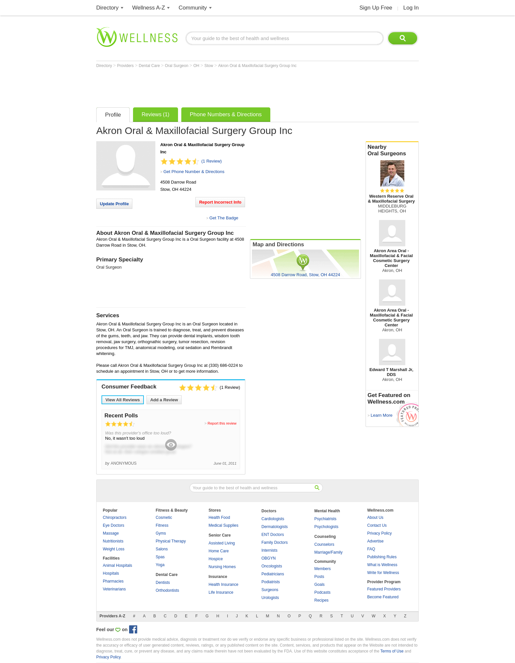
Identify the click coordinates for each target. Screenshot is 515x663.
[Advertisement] (215, 86)
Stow (209, 65)
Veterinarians (114, 589)
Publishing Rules (381, 557)
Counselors (324, 544)
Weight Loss (113, 549)
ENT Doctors (272, 534)
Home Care (219, 551)
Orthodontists (167, 590)
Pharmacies (113, 581)
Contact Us (377, 525)
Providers (126, 65)
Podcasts (322, 592)
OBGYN (268, 558)
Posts (319, 576)
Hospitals (111, 573)
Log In (411, 8)
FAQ (371, 549)
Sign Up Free (375, 8)
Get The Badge (223, 217)
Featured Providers (384, 589)
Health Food (219, 517)
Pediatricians (272, 574)
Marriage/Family (328, 552)
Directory (107, 8)
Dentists (163, 582)
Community (193, 8)
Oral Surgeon (177, 65)
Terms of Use (392, 651)
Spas (160, 557)
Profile (113, 115)
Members (322, 568)
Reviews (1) (155, 114)
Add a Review (164, 399)
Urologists (270, 597)
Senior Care (220, 535)
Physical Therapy (171, 541)
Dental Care (150, 65)
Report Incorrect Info (220, 202)
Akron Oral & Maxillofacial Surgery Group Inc (257, 65)
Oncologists (271, 566)
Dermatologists (274, 526)
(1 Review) (211, 161)
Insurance (218, 576)
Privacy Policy (379, 533)
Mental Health (327, 511)
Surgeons (269, 589)
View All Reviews (122, 399)
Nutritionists (113, 541)
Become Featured (382, 597)
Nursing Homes (222, 566)
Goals (319, 584)
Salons (162, 549)
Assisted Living (222, 543)
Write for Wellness (383, 572)
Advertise (375, 541)
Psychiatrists (325, 519)
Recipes (321, 600)
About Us (375, 517)
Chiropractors (114, 517)
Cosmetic (164, 517)
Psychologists (326, 526)
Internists (269, 550)
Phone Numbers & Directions (226, 114)
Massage (111, 533)
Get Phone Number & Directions (193, 171)
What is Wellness (382, 565)
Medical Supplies (223, 525)
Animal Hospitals (117, 565)
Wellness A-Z (148, 8)
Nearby (392, 150)
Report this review (222, 423)
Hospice (216, 559)
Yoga (160, 565)
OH (196, 65)
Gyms (161, 533)
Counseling (325, 536)
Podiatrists (270, 582)
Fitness (162, 525)
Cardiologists (272, 519)
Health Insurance (223, 584)
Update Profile (114, 203)
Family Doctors (274, 542)
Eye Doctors (113, 525)
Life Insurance (221, 592)
